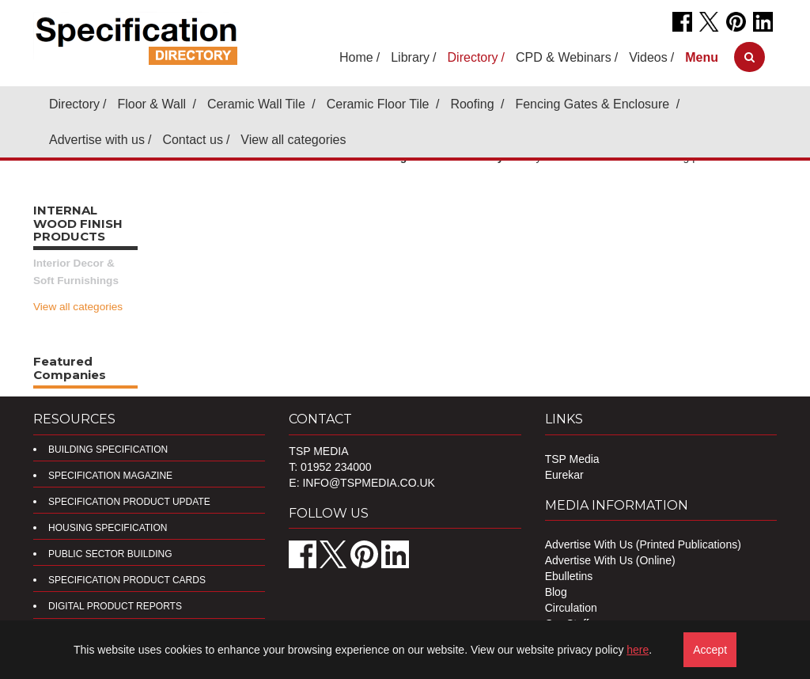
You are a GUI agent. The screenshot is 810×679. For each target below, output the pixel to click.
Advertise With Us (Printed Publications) (643, 544)
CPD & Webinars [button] (563, 57)
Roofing (474, 104)
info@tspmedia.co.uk (368, 482)
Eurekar (564, 474)
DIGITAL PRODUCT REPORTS (115, 606)
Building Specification (108, 449)
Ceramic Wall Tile (257, 104)
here (637, 649)
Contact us (192, 139)
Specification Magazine (110, 475)
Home (356, 57)
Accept (710, 649)
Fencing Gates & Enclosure (593, 104)
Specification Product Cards (127, 580)
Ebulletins (569, 576)
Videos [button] (648, 57)
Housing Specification (107, 527)
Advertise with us (97, 139)
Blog (556, 592)
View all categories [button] (293, 139)
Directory (74, 104)
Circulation (571, 607)
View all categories (78, 307)
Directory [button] (473, 57)
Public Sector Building (110, 554)
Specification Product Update (129, 501)
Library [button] (410, 57)
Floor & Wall (153, 104)
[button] (701, 57)
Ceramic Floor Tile (380, 104)
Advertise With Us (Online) (610, 560)
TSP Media (572, 459)
